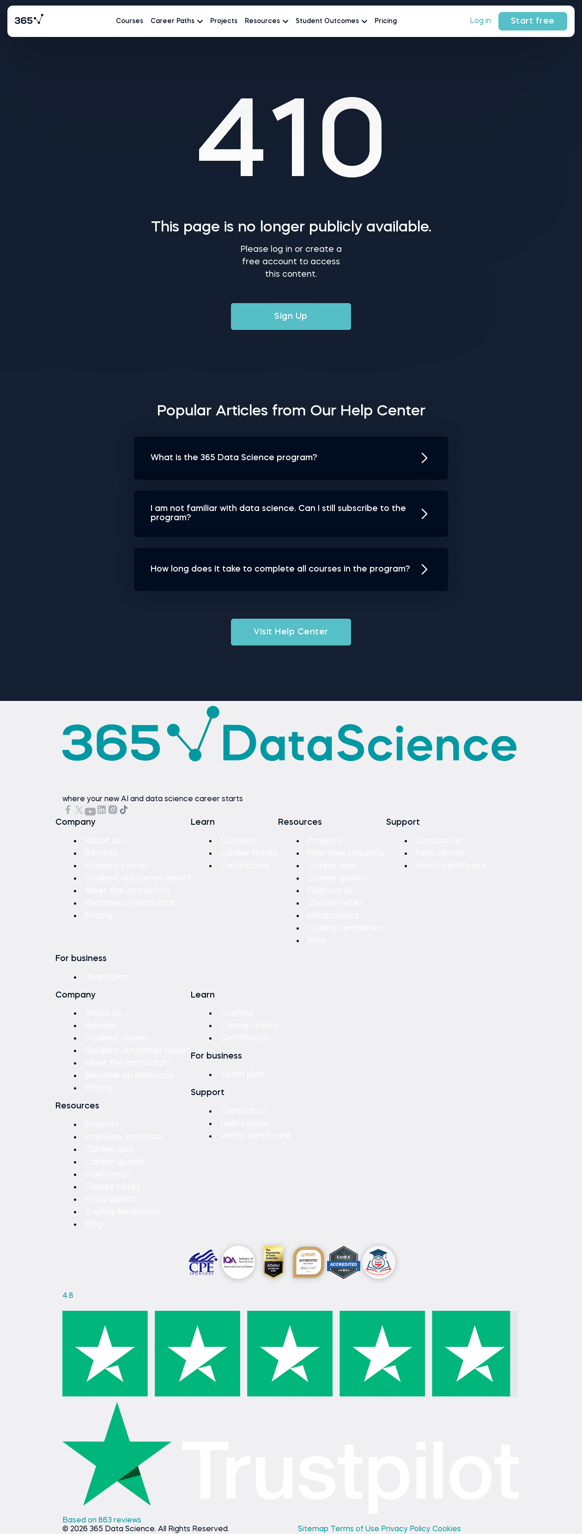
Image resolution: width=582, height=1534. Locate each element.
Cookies (446, 1529)
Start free (533, 21)
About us (103, 841)
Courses (129, 21)
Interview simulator (347, 853)
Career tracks (249, 853)
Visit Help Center (291, 632)
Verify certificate (451, 866)
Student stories (117, 866)
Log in (480, 21)
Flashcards (330, 891)
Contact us (439, 841)
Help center (440, 853)
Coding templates (345, 928)
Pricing (386, 21)
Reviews (102, 853)
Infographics (333, 916)
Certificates (245, 866)
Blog (317, 941)
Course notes (335, 903)
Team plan (107, 977)
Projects (223, 21)
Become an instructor (130, 903)
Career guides (337, 878)
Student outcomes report (138, 878)
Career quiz (332, 866)
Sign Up (291, 316)
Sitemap (314, 1529)
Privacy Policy (406, 1529)
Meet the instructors (127, 891)
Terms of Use (355, 1529)
